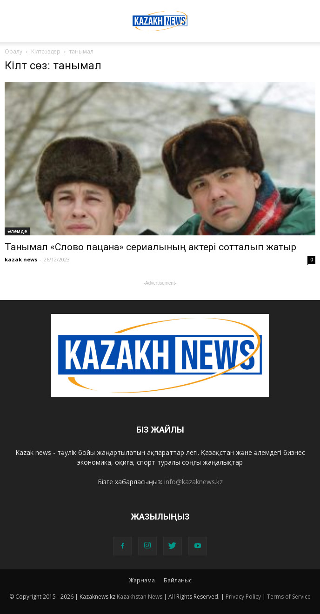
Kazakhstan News (139, 597)
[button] (307, 12)
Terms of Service (289, 597)
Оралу (13, 51)
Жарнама (142, 580)
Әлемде (17, 231)
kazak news (21, 259)
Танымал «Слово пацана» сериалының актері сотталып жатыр (150, 247)
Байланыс (178, 580)
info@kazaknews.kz (193, 481)
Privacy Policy (243, 597)
